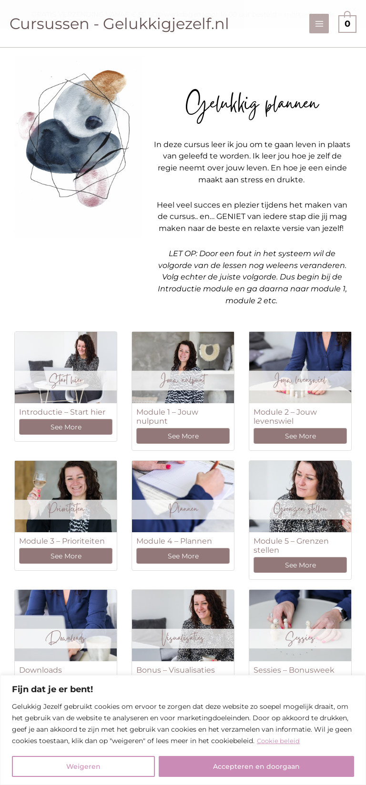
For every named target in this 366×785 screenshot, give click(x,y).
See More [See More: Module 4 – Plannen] (183, 556)
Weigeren (83, 766)
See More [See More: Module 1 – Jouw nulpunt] (183, 436)
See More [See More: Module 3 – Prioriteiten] (66, 556)
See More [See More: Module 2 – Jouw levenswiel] (300, 436)
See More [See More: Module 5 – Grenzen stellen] (300, 565)
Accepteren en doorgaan (256, 766)
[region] (183, 730)
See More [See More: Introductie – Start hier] (66, 427)
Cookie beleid (279, 740)
